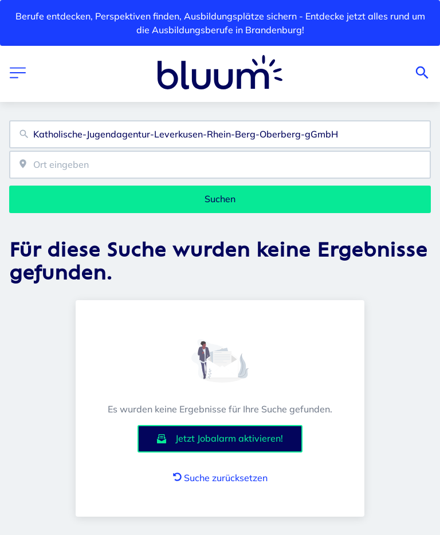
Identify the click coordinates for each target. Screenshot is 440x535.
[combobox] (220, 134)
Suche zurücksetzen (220, 477)
